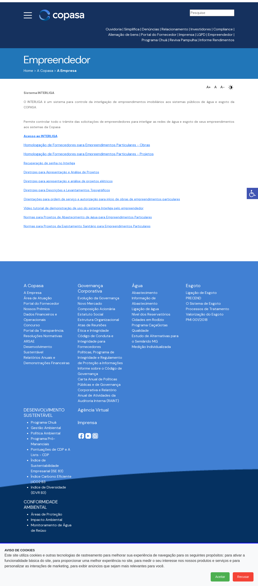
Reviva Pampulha (183, 40)
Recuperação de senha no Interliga (49, 163)
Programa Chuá (154, 40)
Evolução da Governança (98, 298)
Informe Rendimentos (216, 40)
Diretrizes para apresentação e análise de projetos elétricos (68, 181)
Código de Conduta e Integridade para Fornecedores (95, 341)
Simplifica (131, 29)
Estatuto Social (90, 314)
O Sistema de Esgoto (203, 303)
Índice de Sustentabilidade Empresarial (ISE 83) (47, 465)
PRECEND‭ (193, 298)
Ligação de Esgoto (201, 292)
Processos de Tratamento (207, 309)
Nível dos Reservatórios (151, 314)
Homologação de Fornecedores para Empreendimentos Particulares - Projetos (89, 154)
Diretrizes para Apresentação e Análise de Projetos (61, 172)
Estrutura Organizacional (98, 319)
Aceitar (220, 577)
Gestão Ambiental (46, 427)
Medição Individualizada (151, 346)
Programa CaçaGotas (150, 325)
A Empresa (32, 292)
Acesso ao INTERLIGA (40, 136)
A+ (208, 87)
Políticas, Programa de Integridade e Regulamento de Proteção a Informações (100, 357)
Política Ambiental (45, 433)
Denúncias (150, 29)
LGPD (201, 34)
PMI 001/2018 (197, 319)
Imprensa (186, 34)
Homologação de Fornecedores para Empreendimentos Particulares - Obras (87, 145)
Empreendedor (220, 34)
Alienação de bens (123, 34)
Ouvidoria (114, 29)
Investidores (201, 29)
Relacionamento (175, 29)
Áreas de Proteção (46, 514)
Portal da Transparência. (44, 330)
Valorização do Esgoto (205, 314)
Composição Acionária (96, 309)
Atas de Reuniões (92, 325)
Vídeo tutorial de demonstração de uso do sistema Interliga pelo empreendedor (84, 208)
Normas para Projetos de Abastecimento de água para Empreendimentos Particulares (88, 217)
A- (222, 87)
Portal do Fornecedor (159, 34)
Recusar (243, 577)
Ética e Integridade (93, 330)
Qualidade (140, 330)
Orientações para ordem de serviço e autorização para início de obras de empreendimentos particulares (102, 199)
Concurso (32, 325)
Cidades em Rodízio (148, 319)
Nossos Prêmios (37, 309)
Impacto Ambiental (46, 519)
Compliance (223, 29)
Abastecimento (145, 292)
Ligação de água (145, 309)
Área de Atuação (38, 298)
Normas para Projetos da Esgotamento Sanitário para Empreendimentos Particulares (87, 226)
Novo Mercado (90, 303)
